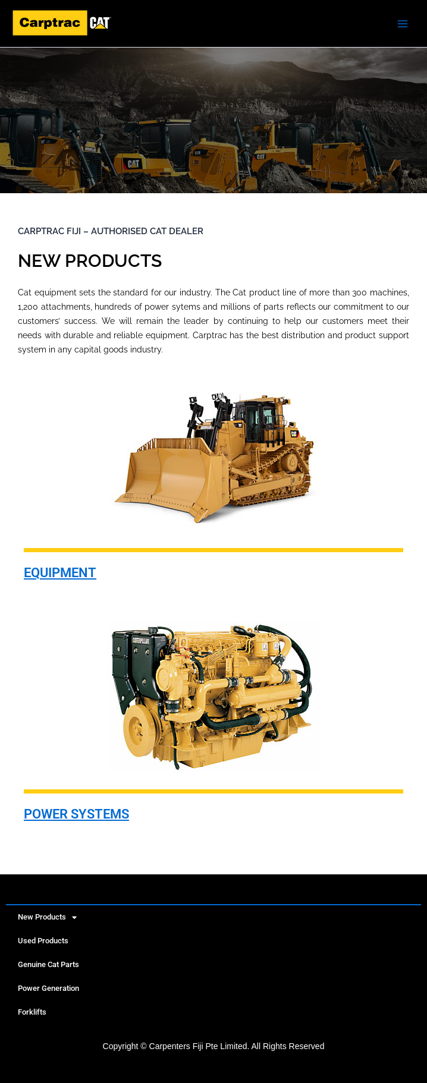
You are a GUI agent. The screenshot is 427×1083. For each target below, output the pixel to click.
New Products (47, 917)
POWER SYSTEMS (76, 814)
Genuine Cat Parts (48, 964)
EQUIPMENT (60, 572)
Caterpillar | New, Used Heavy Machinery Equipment (21, 36)
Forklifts (32, 1012)
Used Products (43, 940)
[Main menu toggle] (402, 23)
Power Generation (48, 988)
